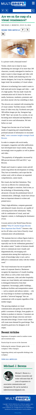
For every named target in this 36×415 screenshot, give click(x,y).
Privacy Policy (18, 412)
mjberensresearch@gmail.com (14, 390)
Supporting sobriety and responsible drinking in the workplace (17, 354)
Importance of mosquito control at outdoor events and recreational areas (16, 337)
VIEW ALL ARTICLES (9, 359)
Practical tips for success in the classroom (14, 342)
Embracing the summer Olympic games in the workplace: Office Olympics (15, 347)
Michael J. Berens (10, 25)
